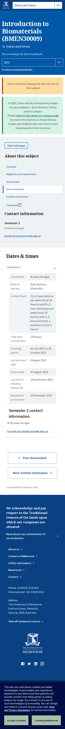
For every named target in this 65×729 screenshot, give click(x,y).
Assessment (13, 181)
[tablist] (37, 5)
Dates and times (15, 189)
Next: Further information (30, 473)
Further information (17, 196)
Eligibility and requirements (21, 174)
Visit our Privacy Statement (29, 708)
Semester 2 (14, 267)
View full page (16, 145)
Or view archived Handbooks (17, 69)
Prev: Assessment (35, 458)
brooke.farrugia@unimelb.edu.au (23, 236)
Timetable (17, 206)
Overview (11, 166)
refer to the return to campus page (37, 115)
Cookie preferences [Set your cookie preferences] (46, 720)
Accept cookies (16, 720)
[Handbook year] (32, 62)
